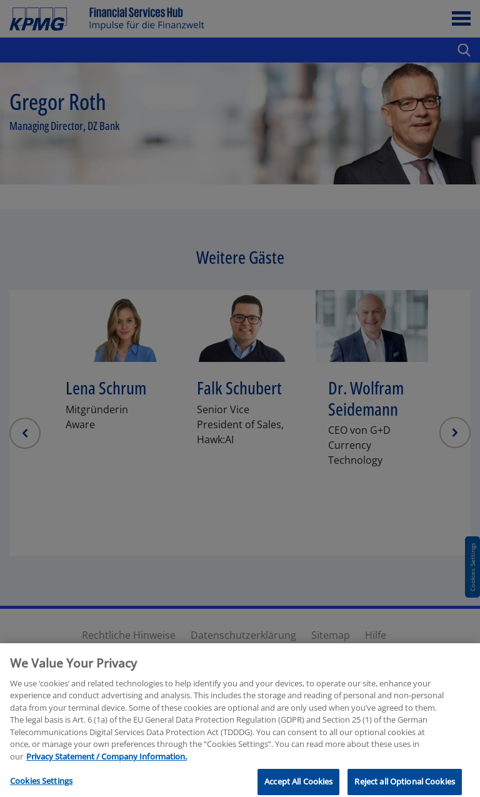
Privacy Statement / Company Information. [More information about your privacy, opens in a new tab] (106, 771)
